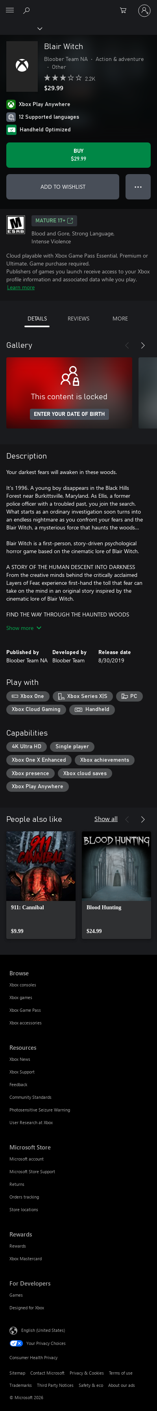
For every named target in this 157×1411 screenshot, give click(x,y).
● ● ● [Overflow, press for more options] (138, 186)
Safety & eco (91, 1385)
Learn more (21, 287)
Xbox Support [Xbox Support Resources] (22, 1071)
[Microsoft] (78, 6)
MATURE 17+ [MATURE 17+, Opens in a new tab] (54, 221)
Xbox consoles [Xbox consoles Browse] (22, 984)
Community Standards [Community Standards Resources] (30, 1097)
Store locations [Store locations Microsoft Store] (23, 1209)
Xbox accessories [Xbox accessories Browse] (25, 1022)
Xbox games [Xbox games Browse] (20, 997)
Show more (23, 628)
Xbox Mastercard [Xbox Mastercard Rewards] (25, 1258)
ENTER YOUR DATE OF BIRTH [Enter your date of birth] (69, 414)
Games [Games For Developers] (16, 1294)
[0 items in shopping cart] (125, 10)
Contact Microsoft (47, 1372)
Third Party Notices (55, 1385)
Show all (106, 818)
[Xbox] (20, 28)
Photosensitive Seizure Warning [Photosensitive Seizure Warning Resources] (39, 1109)
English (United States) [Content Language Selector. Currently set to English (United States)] (43, 1330)
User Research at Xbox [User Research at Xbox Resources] (31, 1122)
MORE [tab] (120, 318)
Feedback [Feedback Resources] (18, 1084)
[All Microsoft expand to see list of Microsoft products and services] (9, 10)
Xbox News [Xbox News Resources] (19, 1059)
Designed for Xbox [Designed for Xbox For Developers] (26, 1307)
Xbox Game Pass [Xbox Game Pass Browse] (25, 1010)
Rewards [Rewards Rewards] (17, 1245)
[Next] (143, 345)
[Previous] (127, 345)
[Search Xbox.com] (27, 10)
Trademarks (20, 1385)
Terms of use (121, 1372)
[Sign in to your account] (144, 10)
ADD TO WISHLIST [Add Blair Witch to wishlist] (63, 186)
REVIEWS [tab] (78, 318)
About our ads (121, 1385)
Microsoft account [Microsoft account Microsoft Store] (26, 1158)
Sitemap (17, 1372)
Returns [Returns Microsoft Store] (16, 1184)
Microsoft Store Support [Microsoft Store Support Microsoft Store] (32, 1171)
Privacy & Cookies (87, 1372)
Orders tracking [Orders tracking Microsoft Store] (24, 1196)
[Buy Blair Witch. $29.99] (78, 155)
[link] (41, 885)
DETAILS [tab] (37, 318)
